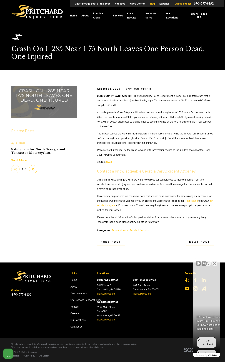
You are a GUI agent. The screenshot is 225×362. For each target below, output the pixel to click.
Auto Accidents (120, 230)
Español (164, 3)
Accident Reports (139, 230)
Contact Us (199, 15)
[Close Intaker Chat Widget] (214, 261)
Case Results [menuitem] (131, 15)
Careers (74, 313)
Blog (152, 3)
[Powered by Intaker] (198, 355)
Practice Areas (78, 293)
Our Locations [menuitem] (172, 15)
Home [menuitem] (73, 15)
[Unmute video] (169, 261)
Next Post (199, 241)
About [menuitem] (85, 15)
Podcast (120, 3)
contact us (192, 200)
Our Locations (78, 319)
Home (73, 279)
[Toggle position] (208, 261)
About (73, 286)
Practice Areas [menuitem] (98, 15)
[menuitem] (15, 355)
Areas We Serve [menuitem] (150, 15)
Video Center (137, 3)
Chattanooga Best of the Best (92, 3)
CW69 (109, 161)
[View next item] (33, 169)
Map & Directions (106, 293)
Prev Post (111, 241)
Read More (19, 160)
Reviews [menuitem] (118, 15)
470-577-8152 (203, 3)
